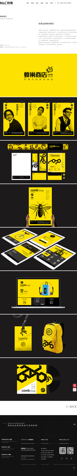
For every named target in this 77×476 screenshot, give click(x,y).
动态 (46, 3)
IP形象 (46, 451)
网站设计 (52, 451)
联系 (51, 3)
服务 (42, 3)
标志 (44, 451)
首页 (28, 3)
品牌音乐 (44, 460)
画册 (49, 451)
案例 (32, 3)
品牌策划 (44, 449)
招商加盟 (50, 458)
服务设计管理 (51, 456)
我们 (37, 3)
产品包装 (44, 456)
